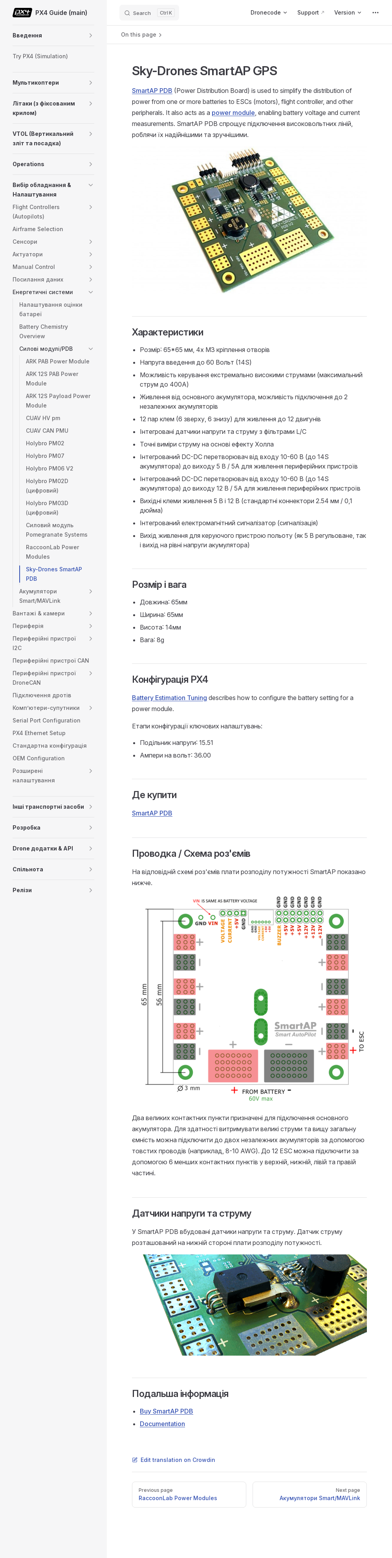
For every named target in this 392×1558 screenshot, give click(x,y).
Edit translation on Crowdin (173, 1459)
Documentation (162, 1424)
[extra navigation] (375, 12)
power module (233, 113)
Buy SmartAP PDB (166, 1411)
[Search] (149, 12)
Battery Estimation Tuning (169, 698)
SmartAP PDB (152, 90)
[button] (90, 35)
